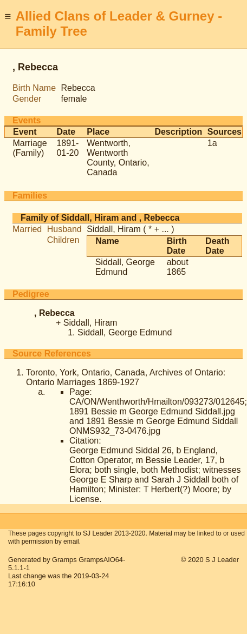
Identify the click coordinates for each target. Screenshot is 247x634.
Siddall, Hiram (114, 229)
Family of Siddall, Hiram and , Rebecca (100, 217)
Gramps (64, 560)
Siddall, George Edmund (125, 266)
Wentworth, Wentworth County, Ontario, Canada (118, 157)
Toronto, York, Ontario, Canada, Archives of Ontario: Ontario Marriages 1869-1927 (125, 377)
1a (212, 143)
